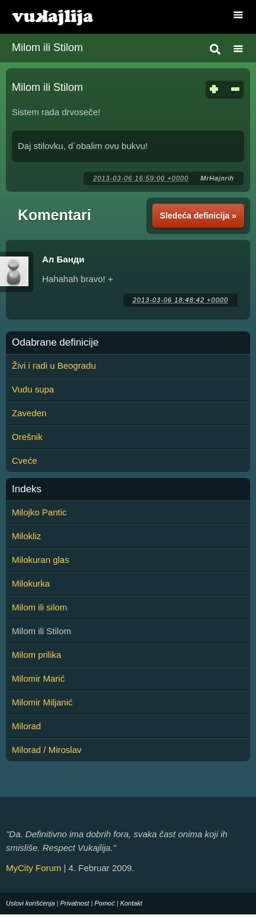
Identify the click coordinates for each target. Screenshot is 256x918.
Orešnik (27, 437)
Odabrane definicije (55, 342)
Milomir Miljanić (42, 702)
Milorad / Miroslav (47, 750)
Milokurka (31, 583)
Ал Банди (63, 259)
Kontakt (131, 903)
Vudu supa (33, 389)
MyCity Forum (33, 868)
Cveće (24, 460)
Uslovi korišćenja (30, 903)
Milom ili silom (39, 607)
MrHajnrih (217, 178)
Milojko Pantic (39, 512)
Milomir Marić (38, 678)
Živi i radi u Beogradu (54, 365)
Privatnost (74, 903)
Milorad (26, 726)
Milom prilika (36, 655)
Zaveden (29, 413)
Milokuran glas (40, 560)
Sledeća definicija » (198, 215)
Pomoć (104, 903)
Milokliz (26, 536)
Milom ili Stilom (47, 47)
